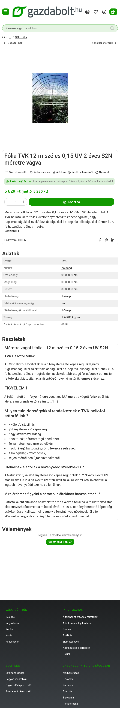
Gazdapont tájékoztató (18, 691)
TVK (64, 261)
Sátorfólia (21, 37)
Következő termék (104, 42)
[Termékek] (5, 11)
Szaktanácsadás (15, 672)
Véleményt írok (60, 542)
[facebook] (100, 240)
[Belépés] (105, 11)
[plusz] (23, 202)
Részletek (11, 231)
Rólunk (66, 654)
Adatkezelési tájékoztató (77, 623)
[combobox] (60, 28)
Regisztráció (13, 623)
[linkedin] (113, 240)
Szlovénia (68, 697)
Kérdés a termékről (80, 172)
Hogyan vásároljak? (16, 679)
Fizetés (67, 629)
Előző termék (13, 42)
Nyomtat (102, 172)
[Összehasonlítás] (16, 172)
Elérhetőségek (71, 641)
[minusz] (8, 202)
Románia (68, 685)
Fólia (10, 37)
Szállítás (67, 635)
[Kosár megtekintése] (113, 11)
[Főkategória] (3, 37)
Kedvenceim (12, 641)
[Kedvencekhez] (40, 172)
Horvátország (70, 703)
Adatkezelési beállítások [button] (76, 647)
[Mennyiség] (15, 202)
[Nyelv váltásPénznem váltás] (88, 11)
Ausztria (67, 691)
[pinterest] (106, 240)
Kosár (9, 635)
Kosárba (71, 202)
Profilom (10, 629)
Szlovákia (68, 679)
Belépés (10, 617)
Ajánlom (59, 172)
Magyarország (71, 672)
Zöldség (66, 268)
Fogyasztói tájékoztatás (19, 685)
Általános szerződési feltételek (80, 617)
